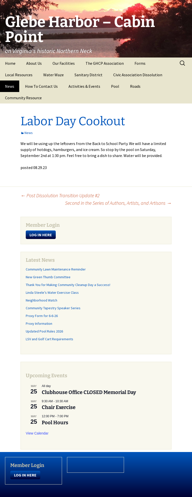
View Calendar (37, 433)
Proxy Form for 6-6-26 (42, 316)
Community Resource (23, 97)
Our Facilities (63, 63)
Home (10, 63)
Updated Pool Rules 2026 (44, 331)
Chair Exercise (59, 407)
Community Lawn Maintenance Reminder (56, 269)
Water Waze (53, 74)
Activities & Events (84, 86)
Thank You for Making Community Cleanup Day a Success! (68, 284)
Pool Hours (55, 423)
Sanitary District (88, 74)
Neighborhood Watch (41, 300)
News (9, 86)
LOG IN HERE (41, 234)
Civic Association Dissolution (137, 74)
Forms (140, 63)
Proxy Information (39, 323)
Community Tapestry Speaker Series (53, 308)
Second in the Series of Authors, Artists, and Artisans (118, 203)
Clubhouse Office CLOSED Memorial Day (89, 392)
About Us (34, 63)
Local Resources (18, 74)
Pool (115, 86)
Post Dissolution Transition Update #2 (60, 195)
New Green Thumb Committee (48, 277)
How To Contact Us (41, 86)
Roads (135, 86)
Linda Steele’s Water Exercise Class (52, 292)
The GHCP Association (105, 63)
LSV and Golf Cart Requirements (49, 339)
